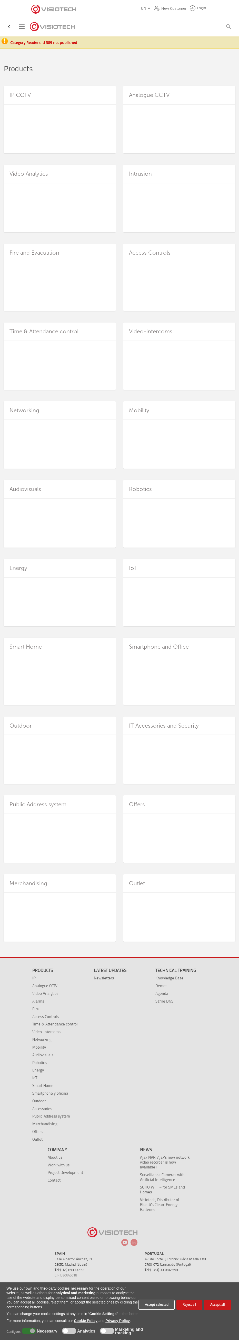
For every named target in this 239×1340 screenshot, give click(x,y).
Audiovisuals (42, 1054)
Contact (54, 1180)
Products (42, 970)
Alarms (38, 1001)
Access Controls (45, 1016)
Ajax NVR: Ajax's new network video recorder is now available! (165, 1162)
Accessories (42, 1108)
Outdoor (39, 1100)
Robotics (39, 1062)
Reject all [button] (189, 1304)
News (146, 1149)
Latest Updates (110, 970)
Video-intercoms (46, 1031)
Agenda (161, 993)
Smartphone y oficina (50, 1093)
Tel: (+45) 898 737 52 (69, 1270)
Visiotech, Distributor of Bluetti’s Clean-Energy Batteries (159, 1204)
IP (34, 978)
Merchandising (44, 1123)
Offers (37, 1131)
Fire (35, 1008)
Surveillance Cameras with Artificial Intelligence (162, 1177)
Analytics (85, 1331)
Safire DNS (164, 1001)
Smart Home (42, 1085)
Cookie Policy (85, 1321)
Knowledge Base (169, 978)
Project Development (65, 1172)
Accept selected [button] (156, 1304)
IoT (34, 1077)
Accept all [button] (217, 1304)
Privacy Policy (117, 1321)
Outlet (37, 1139)
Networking (42, 1039)
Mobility (39, 1047)
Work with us (58, 1165)
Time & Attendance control (55, 1024)
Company (57, 1149)
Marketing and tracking (129, 1331)
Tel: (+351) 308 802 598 (161, 1270)
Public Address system (51, 1116)
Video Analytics (45, 993)
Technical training (175, 970)
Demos (161, 985)
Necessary (46, 1331)
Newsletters (104, 978)
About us (55, 1157)
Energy (38, 1070)
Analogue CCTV (44, 985)
